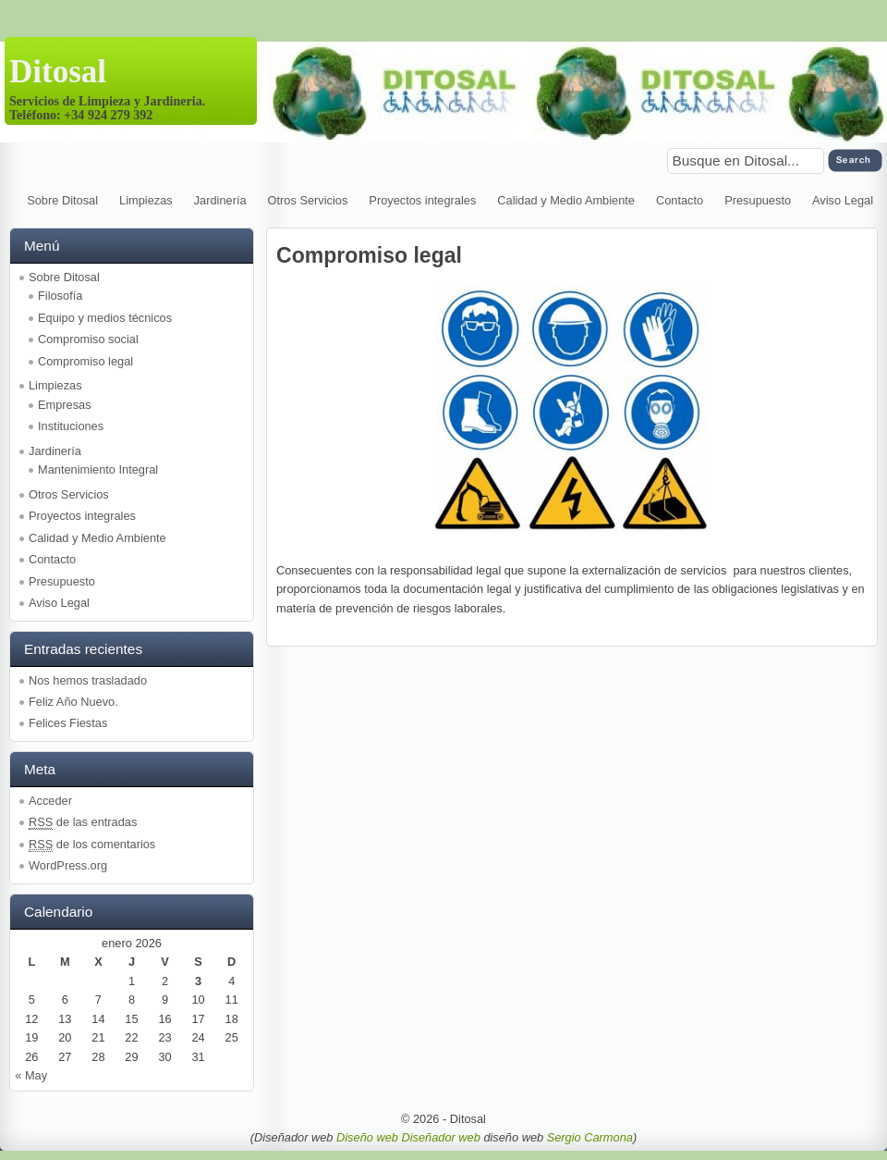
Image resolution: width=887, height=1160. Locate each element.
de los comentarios (92, 844)
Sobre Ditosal (62, 200)
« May (31, 1075)
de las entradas (83, 822)
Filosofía (60, 295)
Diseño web (368, 1137)
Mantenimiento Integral (98, 469)
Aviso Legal (842, 200)
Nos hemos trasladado (88, 680)
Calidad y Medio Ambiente (566, 200)
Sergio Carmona (590, 1137)
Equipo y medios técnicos (105, 318)
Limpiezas (146, 200)
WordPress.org (68, 865)
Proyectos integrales (422, 200)
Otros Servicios (308, 200)
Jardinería (220, 200)
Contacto (679, 200)
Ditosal (57, 72)
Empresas (64, 405)
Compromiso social (88, 339)
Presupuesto (757, 200)
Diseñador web (440, 1137)
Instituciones (70, 426)
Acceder (50, 801)
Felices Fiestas (68, 723)
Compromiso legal (85, 361)
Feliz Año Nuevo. (73, 702)
